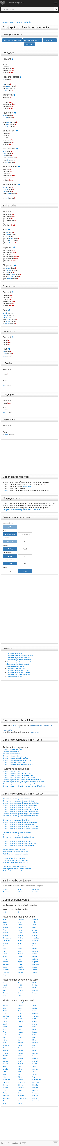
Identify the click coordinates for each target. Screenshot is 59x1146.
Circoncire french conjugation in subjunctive (17, 820)
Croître (5, 1021)
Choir (34, 1011)
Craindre (20, 1021)
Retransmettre (22, 1098)
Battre (20, 1008)
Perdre (20, 1090)
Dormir (5, 1027)
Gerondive (9, 419)
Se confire (35, 889)
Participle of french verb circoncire (14, 858)
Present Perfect (11, 77)
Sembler (20, 967)
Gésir (34, 1035)
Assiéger (35, 919)
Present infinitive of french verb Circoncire (16, 852)
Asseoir (34, 1005)
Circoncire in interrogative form (13, 756)
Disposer (6, 943)
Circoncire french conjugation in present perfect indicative (21, 803)
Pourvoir (35, 1053)
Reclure (34, 1058)
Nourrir (5, 990)
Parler (5, 956)
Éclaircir (35, 985)
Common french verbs (14, 677)
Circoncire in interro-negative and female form (18, 764)
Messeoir (6, 1045)
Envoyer (20, 925)
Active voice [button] (10, 534)
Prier (19, 959)
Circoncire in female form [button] (32, 40)
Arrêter (20, 932)
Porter (5, 959)
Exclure (5, 1087)
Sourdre (5, 1069)
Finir (4, 982)
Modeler (20, 927)
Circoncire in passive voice (11, 771)
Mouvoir (20, 1042)
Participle (8, 394)
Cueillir (34, 1021)
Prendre (5, 1056)
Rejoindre (6, 1095)
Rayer (20, 962)
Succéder (21, 970)
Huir (4, 1037)
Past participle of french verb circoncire (15, 862)
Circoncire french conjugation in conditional (17, 833)
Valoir (4, 1077)
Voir (19, 1074)
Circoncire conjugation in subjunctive (19, 660)
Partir (4, 1090)
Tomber (34, 970)
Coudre (20, 1013)
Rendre (5, 1061)
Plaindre (5, 1093)
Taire (4, 1072)
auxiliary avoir (26, 486)
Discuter (35, 940)
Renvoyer (35, 964)
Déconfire (6, 892)
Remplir (5, 993)
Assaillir (20, 1005)
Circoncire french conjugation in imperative (17, 841)
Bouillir (34, 1008)
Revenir (34, 1098)
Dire (19, 1024)
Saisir (4, 995)
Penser (34, 956)
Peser (5, 930)
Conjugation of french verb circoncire (26, 27)
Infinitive (7, 363)
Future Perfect (10, 184)
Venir (4, 1103)
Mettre (34, 1040)
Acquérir (35, 1003)
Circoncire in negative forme (12, 754)
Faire (19, 1029)
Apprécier (21, 919)
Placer (20, 930)
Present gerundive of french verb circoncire (17, 869)
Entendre (21, 1085)
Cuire (19, 1011)
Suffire (20, 892)
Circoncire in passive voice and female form (17, 773)
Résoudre (35, 1061)
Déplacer (21, 940)
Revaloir (5, 1064)
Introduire (21, 1087)
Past (5, 229)
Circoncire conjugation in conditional (19, 662)
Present (7, 59)
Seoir (4, 1066)
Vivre (4, 1074)
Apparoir (5, 1005)
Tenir (19, 1072)
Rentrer (20, 964)
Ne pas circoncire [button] (49, 40)
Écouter (34, 943)
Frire (4, 1035)
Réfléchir (35, 990)
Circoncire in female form (11, 752)
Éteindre (35, 1085)
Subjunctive (9, 205)
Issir (33, 1037)
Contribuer (35, 938)
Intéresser (35, 948)
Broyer (5, 922)
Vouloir (34, 1074)
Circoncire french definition (16, 668)
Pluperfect (8, 112)
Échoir (20, 1027)
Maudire (35, 1042)
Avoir (4, 912)
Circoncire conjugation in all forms (18, 670)
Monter (5, 954)
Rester (5, 967)
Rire (33, 1056)
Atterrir (5, 985)
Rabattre (20, 1093)
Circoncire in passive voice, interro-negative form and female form (24, 786)
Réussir (34, 993)
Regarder (6, 964)
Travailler (21, 972)
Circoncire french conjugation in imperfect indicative (20, 805)
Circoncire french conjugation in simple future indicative (21, 814)
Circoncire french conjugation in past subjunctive (19, 824)
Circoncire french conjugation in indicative (16, 799)
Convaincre (21, 1082)
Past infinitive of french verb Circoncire (15, 854)
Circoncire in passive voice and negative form (18, 775)
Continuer (21, 938)
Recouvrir (35, 1093)
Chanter (20, 935)
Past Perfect (9, 148)
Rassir (5, 1058)
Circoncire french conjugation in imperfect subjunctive (20, 826)
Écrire (34, 1027)
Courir (5, 1019)
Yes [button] (25, 556)
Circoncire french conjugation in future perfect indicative (21, 816)
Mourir (5, 1042)
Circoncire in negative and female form (15, 758)
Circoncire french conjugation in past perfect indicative (20, 811)
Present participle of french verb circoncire (16, 860)
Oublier (34, 954)
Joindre (5, 1040)
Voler (4, 975)
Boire (4, 1008)
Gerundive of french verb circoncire (14, 866)
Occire (20, 1048)
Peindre (20, 1050)
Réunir (20, 993)
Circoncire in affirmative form (12, 749)
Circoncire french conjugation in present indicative (19, 801)
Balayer (5, 935)
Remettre (21, 1095)
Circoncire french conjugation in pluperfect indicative (20, 807)
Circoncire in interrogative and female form (17, 760)
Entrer (5, 946)
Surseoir (35, 1069)
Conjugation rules (13, 498)
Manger (5, 927)
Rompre (20, 1064)
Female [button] (25, 549)
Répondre (35, 1095)
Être (19, 912)
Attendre (20, 1080)
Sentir (20, 1066)
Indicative (8, 52)
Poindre (20, 1053)
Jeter (34, 925)
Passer (20, 956)
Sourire (20, 1101)
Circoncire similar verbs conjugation (18, 674)
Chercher (35, 935)
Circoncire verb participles (15, 666)
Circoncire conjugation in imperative (19, 664)
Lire (19, 1040)
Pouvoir (5, 1050)
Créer (34, 922)
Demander (6, 940)
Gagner (20, 948)
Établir (5, 987)
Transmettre (36, 1101)
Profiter (5, 962)
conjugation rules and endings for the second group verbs (21, 510)
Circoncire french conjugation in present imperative (19, 843)
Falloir (34, 1029)
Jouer (4, 951)
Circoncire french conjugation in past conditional (18, 837)
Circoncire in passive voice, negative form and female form (22, 780)
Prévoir (20, 1056)
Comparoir (35, 1013)
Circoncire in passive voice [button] (12, 40)
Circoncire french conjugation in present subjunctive (20, 822)
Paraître (35, 1087)
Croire (34, 1019)
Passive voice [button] (25, 534)
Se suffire (35, 892)
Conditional (9, 286)
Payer (34, 927)
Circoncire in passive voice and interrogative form (19, 777)
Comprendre (36, 1080)
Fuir (19, 1035)
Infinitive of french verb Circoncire (14, 850)
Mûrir (34, 987)
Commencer (7, 938)
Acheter (34, 930)
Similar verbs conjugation (17, 880)
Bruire (5, 1011)
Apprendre (6, 1080)
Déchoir (34, 1024)
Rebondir (21, 990)
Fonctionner (36, 946)
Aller (4, 1003)
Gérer (5, 948)
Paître (34, 1048)
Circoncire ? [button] (29, 44)
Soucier (34, 967)
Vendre (20, 1103)
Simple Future (10, 166)
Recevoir (20, 1058)
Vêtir (33, 1077)
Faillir (4, 1029)
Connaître (35, 1016)
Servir (34, 1066)
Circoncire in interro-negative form (14, 762)
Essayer (20, 946)
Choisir (20, 985)
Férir (4, 1032)
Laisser (20, 951)
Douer (5, 925)
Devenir (5, 1085)
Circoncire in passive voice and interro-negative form (20, 784)
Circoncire (6, 490)
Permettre (35, 1090)
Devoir (5, 1024)
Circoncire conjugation (14, 653)
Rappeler (35, 962)
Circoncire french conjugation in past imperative (18, 845)
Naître (34, 1045)
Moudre (20, 1045)
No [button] (10, 556)
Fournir (20, 987)
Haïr (19, 982)
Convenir (6, 1082)
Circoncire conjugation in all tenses (18, 672)
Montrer (20, 954)
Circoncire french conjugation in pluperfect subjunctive (20, 828)
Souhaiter (6, 970)
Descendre (36, 1082)
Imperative (9, 331)
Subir (19, 995)
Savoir (34, 1064)
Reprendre (6, 1098)
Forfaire (20, 1032)
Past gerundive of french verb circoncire (16, 871)
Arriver (34, 932)
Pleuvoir (5, 1053)
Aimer (5, 919)
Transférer (6, 972)
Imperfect (7, 94)
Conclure (6, 1016)
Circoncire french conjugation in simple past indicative (20, 809)
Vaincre (20, 1077)
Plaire (34, 1050)
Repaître (20, 1061)
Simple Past (9, 130)
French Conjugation (15, 3)
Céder (20, 922)
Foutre (34, 1032)
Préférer (35, 959)
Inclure (20, 1037)
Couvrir (20, 1019)
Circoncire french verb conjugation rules (20, 655)
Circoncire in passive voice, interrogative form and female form (23, 782)
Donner (20, 943)
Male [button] (10, 549)
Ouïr (4, 1048)
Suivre (20, 1069)
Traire (34, 1072)
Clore (4, 1013)
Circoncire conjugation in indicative (18, 657)
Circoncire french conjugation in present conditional (19, 835)
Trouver (34, 972)
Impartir (34, 982)
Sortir (4, 1101)
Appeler (5, 932)
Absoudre (21, 1003)
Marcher (35, 951)
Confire (20, 889)
